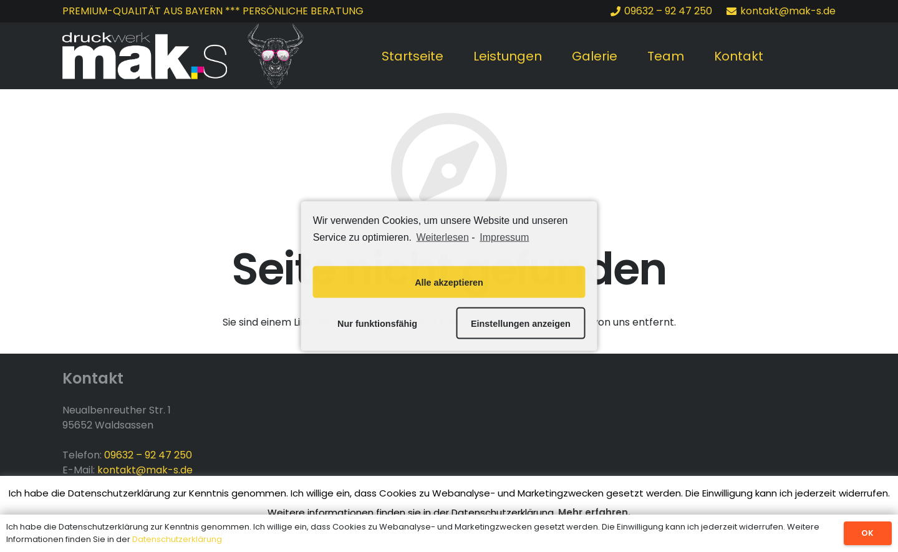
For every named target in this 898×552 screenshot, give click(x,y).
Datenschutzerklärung (177, 539)
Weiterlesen (443, 236)
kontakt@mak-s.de (145, 470)
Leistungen (507, 56)
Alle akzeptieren (449, 282)
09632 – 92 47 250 (148, 455)
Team (665, 56)
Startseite (412, 56)
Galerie (594, 56)
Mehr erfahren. (594, 512)
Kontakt (738, 56)
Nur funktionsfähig (377, 323)
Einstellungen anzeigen (521, 323)
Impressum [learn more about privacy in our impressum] (504, 236)
